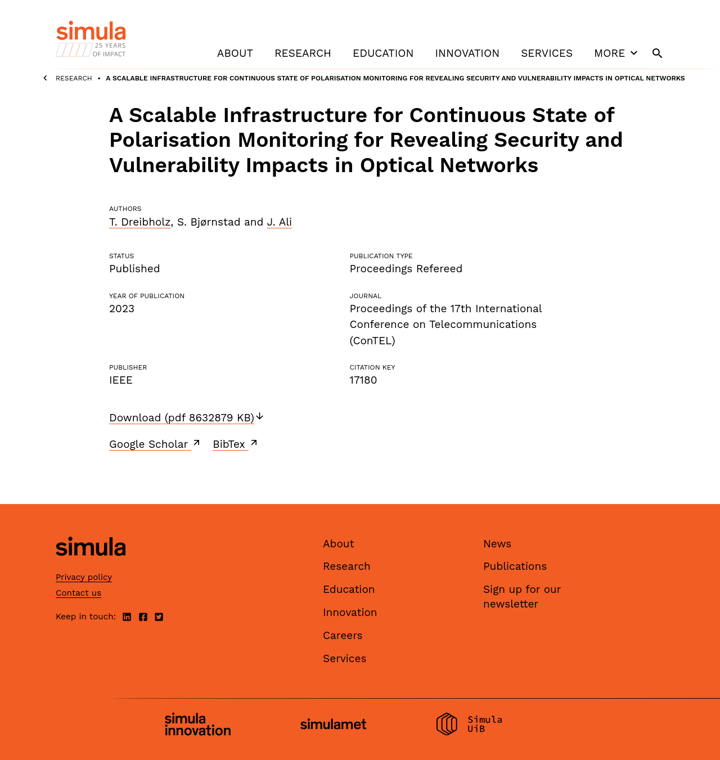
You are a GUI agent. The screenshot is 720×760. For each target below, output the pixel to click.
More (617, 53)
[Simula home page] (90, 565)
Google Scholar (155, 444)
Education (383, 53)
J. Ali (279, 221)
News (497, 543)
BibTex (236, 444)
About (235, 53)
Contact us (78, 593)
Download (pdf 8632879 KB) (187, 417)
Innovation (467, 53)
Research (302, 53)
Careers (343, 635)
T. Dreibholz (139, 221)
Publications (515, 566)
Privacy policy (84, 577)
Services (547, 53)
